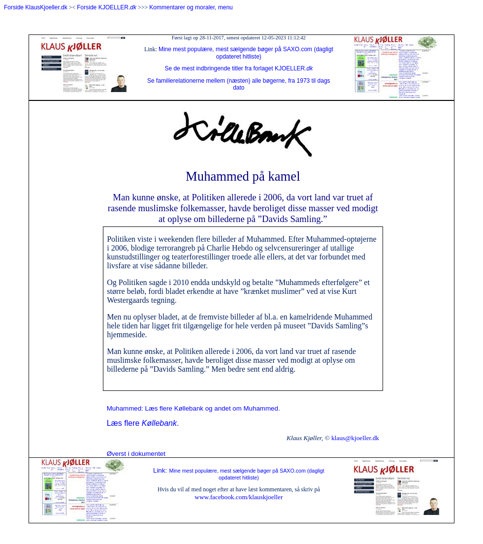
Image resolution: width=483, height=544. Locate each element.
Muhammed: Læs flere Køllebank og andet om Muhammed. (193, 408)
